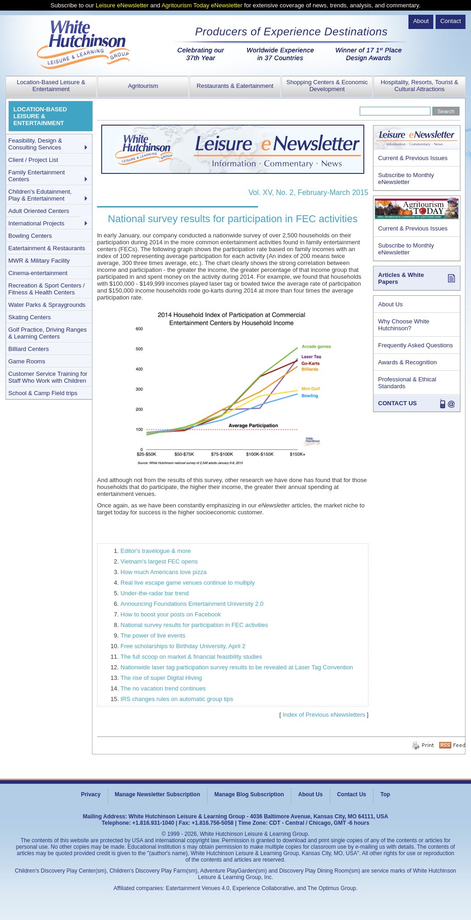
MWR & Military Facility (39, 260)
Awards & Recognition (407, 362)
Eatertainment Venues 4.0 (198, 888)
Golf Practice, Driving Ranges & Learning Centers (47, 333)
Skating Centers (29, 317)
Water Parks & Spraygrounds (47, 304)
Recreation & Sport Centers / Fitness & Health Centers (46, 289)
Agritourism (143, 85)
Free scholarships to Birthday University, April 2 (183, 646)
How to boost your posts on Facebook (171, 614)
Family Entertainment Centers (36, 176)
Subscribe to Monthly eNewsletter (406, 178)
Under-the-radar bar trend (155, 593)
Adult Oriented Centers (38, 210)
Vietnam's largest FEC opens (159, 561)
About (421, 20)
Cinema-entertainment (38, 273)
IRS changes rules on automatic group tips (177, 699)
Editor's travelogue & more (156, 550)
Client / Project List (33, 159)
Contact (450, 20)
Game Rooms (26, 361)
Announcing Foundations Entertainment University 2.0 (192, 603)
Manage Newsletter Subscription (157, 794)
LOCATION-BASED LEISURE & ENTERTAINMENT (40, 116)
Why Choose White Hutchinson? (403, 325)
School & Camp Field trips (42, 393)
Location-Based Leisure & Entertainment (51, 85)
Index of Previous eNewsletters (324, 714)
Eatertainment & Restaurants (46, 248)
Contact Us (351, 794)
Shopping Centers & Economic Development (327, 85)
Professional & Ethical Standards (407, 383)
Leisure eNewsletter (122, 5)
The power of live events (153, 635)
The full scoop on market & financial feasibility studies (191, 656)
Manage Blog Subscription (249, 794)
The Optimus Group (332, 888)
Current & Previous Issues (413, 158)
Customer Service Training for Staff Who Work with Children (47, 377)
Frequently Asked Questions (415, 345)
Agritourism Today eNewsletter (201, 5)
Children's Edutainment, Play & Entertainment (40, 195)
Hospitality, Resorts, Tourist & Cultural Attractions (420, 85)
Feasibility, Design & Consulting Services (35, 144)
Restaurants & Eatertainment (235, 85)
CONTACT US (397, 403)
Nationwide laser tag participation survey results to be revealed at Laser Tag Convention (237, 667)
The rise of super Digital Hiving (161, 677)
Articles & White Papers (401, 278)
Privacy (91, 794)
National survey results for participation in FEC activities (194, 624)
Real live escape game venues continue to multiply (188, 582)
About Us (390, 304)
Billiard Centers (28, 348)
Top (385, 794)
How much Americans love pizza (164, 572)
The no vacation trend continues (163, 688)
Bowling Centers (30, 235)
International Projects (36, 223)
